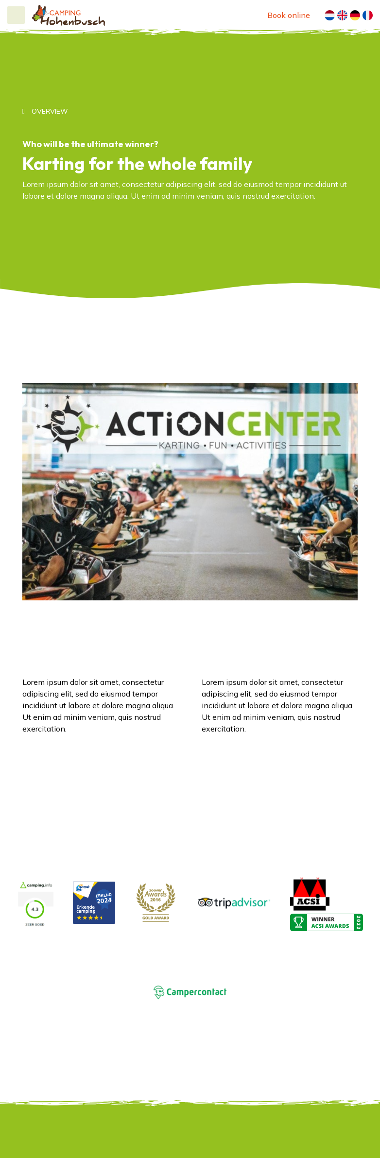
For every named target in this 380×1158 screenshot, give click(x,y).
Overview (49, 111)
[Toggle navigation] (16, 15)
